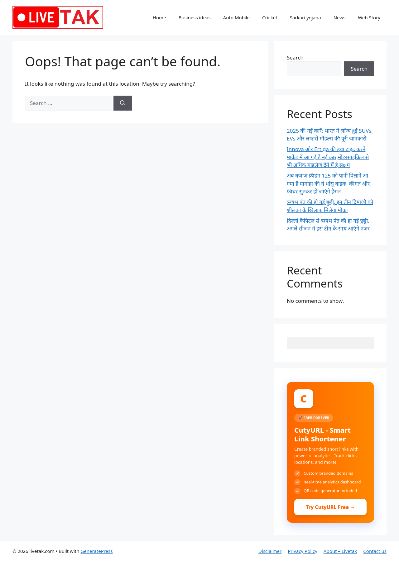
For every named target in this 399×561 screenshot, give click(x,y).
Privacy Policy (302, 551)
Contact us (375, 551)
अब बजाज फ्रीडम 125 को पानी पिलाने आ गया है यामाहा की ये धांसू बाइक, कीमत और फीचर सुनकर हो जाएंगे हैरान (328, 183)
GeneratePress (96, 551)
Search (295, 57)
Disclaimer (269, 551)
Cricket (269, 17)
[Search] (122, 103)
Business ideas (194, 17)
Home (159, 17)
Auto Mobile (236, 17)
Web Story (369, 17)
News (340, 17)
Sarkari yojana (305, 17)
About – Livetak (340, 551)
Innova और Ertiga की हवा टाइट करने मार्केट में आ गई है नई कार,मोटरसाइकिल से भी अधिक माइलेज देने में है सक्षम (328, 157)
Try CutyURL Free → (330, 507)
